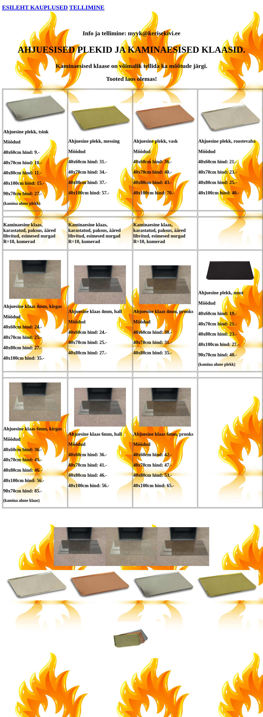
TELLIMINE (87, 7)
